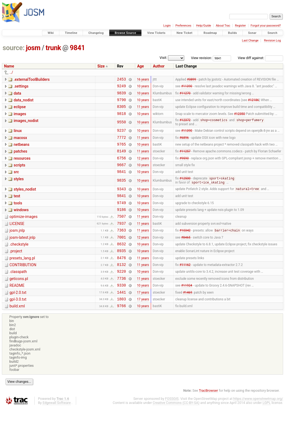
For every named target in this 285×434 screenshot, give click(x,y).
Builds (232, 33)
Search (272, 33)
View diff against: (260, 58)
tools (18, 216)
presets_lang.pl (22, 277)
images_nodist (26, 125)
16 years (143, 80)
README (16, 308)
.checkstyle (18, 262)
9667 (121, 174)
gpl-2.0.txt (17, 316)
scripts (19, 174)
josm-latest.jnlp (22, 254)
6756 (121, 167)
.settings (21, 87)
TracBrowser (208, 416)
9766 (121, 331)
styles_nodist (25, 200)
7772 (121, 144)
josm (33, 48)
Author (158, 66)
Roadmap (210, 33)
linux (18, 136)
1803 (121, 324)
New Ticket (185, 33)
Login (167, 25)
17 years (143, 316)
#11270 (185, 95)
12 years (143, 167)
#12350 (239, 118)
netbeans (21, 151)
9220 (121, 293)
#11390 (186, 87)
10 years (143, 87)
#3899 (191, 80)
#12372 (185, 125)
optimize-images (23, 231)
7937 (121, 239)
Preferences (183, 25)
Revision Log (272, 40)
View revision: (201, 58)
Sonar (252, 33)
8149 (121, 159)
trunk (53, 48)
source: (14, 48)
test (17, 208)
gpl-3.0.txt (17, 324)
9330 (121, 308)
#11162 (185, 286)
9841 (77, 48)
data (17, 95)
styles (19, 190)
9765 (121, 151)
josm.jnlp (17, 247)
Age (140, 66)
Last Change (250, 40)
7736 (121, 301)
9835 (121, 191)
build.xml (17, 331)
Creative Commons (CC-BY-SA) (176, 429)
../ (11, 72)
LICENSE (16, 239)
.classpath (18, 293)
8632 (121, 262)
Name (9, 66)
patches (20, 159)
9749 (121, 216)
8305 (121, 110)
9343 (121, 201)
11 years (143, 110)
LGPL (267, 429)
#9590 (184, 167)
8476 (121, 278)
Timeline (71, 33)
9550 (121, 127)
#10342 (185, 247)
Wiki (51, 33)
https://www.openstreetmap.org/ (258, 425)
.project (15, 270)
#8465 (185, 255)
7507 (121, 231)
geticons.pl (18, 300)
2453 (121, 79)
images (20, 118)
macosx (20, 144)
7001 (121, 255)
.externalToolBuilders (32, 79)
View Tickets (156, 33)
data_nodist (23, 102)
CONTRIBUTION (22, 285)
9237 (121, 136)
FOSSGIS (172, 425)
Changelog (95, 33)
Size (101, 66)
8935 (121, 270)
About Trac (223, 25)
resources (22, 167)
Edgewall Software (57, 429)
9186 (121, 224)
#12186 (253, 103)
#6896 (184, 144)
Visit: (163, 58)
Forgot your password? (266, 25)
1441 (121, 316)
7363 (121, 247)
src (16, 182)
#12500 (185, 190)
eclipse (20, 110)
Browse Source (125, 33)
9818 (121, 118)
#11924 (186, 309)
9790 (121, 102)
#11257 (185, 159)
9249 (121, 87)
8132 (121, 285)
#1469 (187, 316)
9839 (121, 95)
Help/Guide (203, 25)
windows (21, 223)
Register (240, 25)
